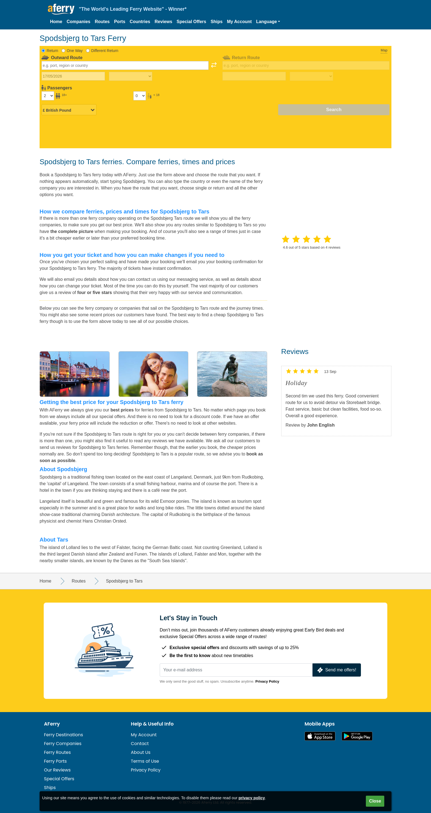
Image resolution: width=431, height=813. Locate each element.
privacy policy (252, 798)
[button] (268, 21)
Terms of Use (145, 761)
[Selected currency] (69, 110)
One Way (75, 50)
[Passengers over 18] (48, 95)
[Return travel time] (311, 76)
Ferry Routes (57, 752)
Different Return (104, 50)
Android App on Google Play (357, 736)
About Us (140, 752)
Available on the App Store (320, 736)
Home (56, 21)
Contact (140, 743)
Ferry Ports (55, 761)
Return (52, 50)
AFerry (52, 724)
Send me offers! (336, 670)
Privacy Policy (267, 681)
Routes (102, 21)
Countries (140, 21)
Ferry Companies (62, 743)
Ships (217, 21)
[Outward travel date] (73, 76)
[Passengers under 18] (139, 95)
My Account (239, 21)
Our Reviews (57, 770)
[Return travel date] (254, 76)
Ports (119, 21)
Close (375, 801)
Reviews (163, 21)
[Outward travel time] (130, 76)
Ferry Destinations (63, 735)
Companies (78, 21)
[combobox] (125, 65)
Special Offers (191, 21)
